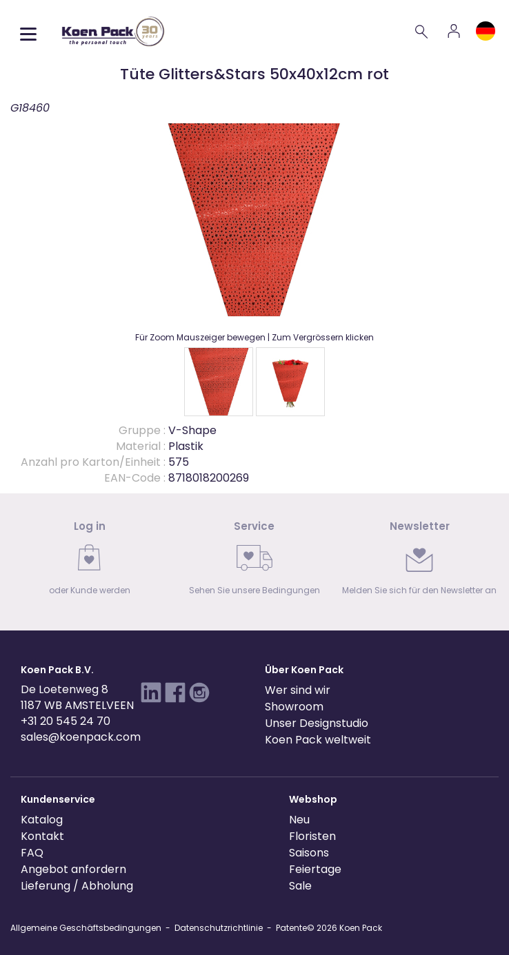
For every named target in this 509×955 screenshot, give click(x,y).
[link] (89, 562)
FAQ (32, 853)
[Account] (454, 31)
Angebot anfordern (73, 869)
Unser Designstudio (316, 723)
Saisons (309, 853)
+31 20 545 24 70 (65, 721)
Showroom (294, 707)
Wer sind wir (297, 690)
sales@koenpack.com (81, 737)
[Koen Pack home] (113, 31)
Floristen (312, 836)
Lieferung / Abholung (77, 886)
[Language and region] (486, 31)
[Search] (422, 31)
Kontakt (42, 836)
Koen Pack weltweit (318, 740)
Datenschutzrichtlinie (218, 928)
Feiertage (315, 869)
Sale (300, 886)
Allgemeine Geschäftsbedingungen (85, 928)
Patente (291, 928)
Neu (299, 820)
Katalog (42, 820)
